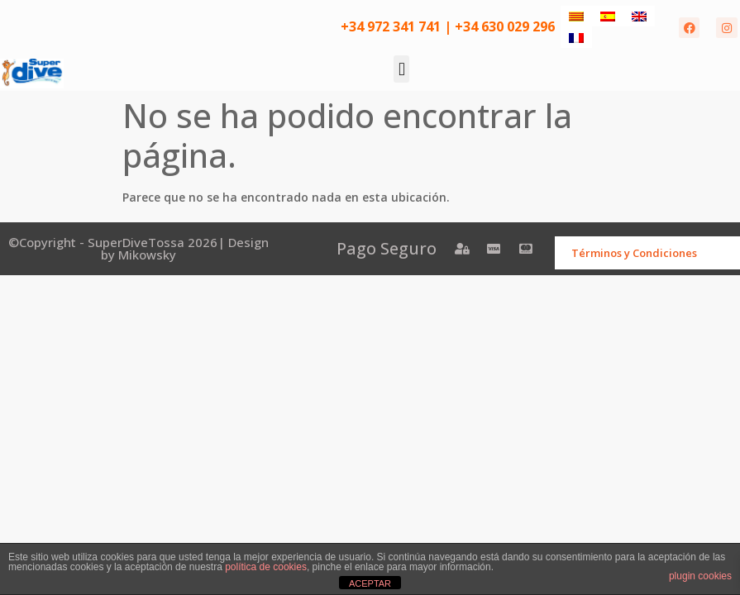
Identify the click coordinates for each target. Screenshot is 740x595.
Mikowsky (147, 254)
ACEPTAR (370, 583)
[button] (401, 69)
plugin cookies (700, 576)
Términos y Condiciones (634, 252)
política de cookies (266, 567)
